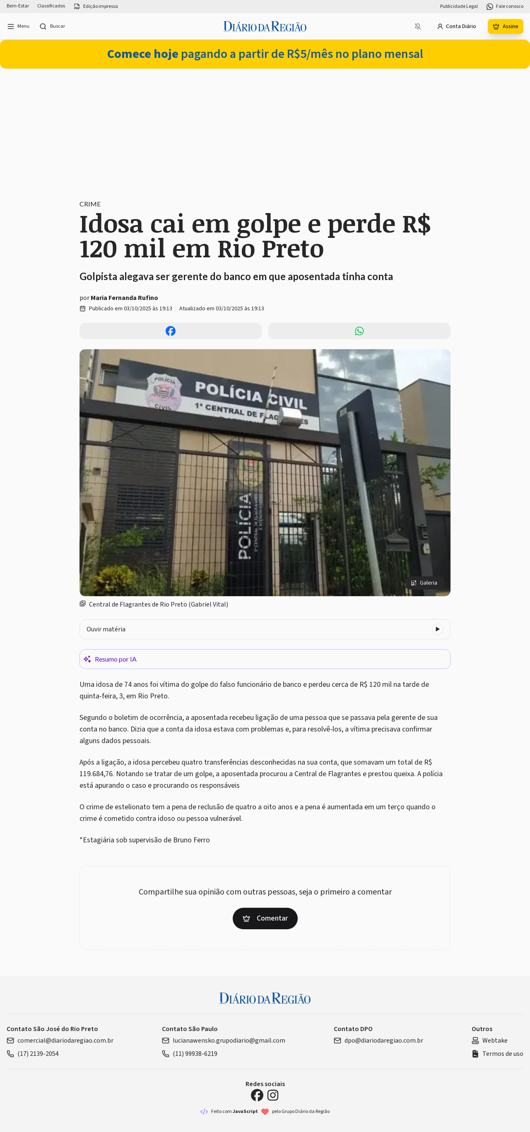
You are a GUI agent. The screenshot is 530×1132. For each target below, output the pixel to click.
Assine (505, 26)
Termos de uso (497, 1053)
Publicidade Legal (459, 6)
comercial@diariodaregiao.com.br (60, 1040)
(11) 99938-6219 (189, 1053)
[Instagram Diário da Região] (273, 1095)
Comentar (265, 918)
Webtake (490, 1040)
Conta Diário (456, 26)
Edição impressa (95, 6)
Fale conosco (504, 6)
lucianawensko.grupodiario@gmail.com (223, 1040)
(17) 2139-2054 (33, 1053)
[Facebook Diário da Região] (257, 1095)
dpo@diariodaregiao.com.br (378, 1040)
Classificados (51, 6)
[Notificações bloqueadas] (417, 26)
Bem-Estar (18, 6)
